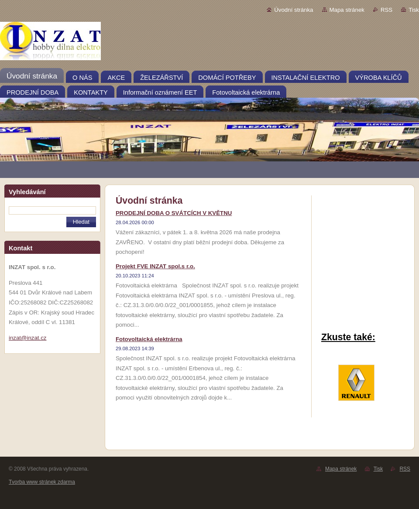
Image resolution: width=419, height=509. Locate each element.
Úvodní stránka (293, 10)
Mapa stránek (347, 10)
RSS (386, 10)
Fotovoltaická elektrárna (149, 339)
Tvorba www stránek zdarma (42, 482)
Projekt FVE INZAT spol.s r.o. (155, 266)
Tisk (414, 10)
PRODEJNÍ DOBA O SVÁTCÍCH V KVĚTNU (174, 213)
